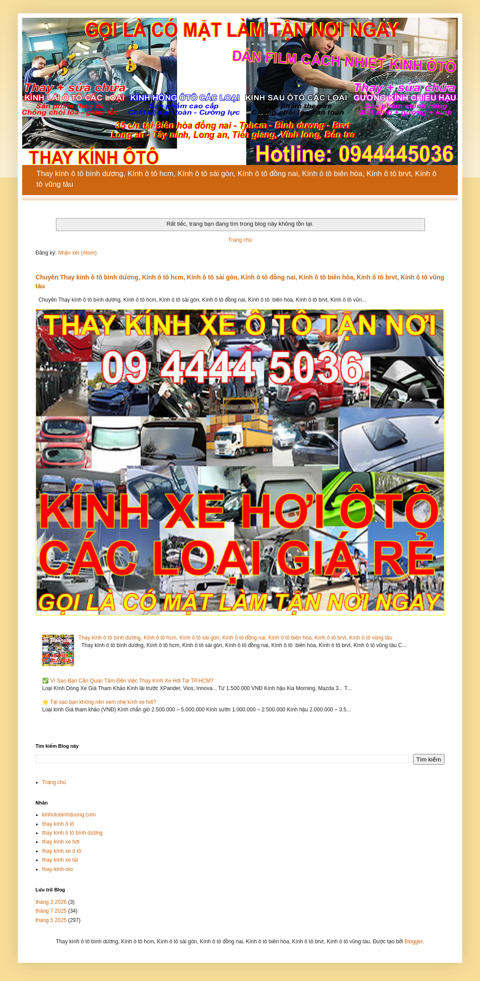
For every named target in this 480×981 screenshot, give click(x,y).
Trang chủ (240, 240)
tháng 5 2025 (51, 920)
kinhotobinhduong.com (69, 815)
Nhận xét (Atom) (77, 253)
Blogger (414, 941)
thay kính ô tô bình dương (72, 833)
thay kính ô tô (58, 824)
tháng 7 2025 (51, 911)
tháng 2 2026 (51, 902)
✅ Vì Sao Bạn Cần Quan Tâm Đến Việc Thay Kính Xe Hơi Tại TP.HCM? (127, 681)
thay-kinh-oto (57, 869)
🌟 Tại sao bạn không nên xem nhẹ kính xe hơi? (99, 702)
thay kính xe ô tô (61, 851)
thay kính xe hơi (60, 842)
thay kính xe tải (60, 860)
